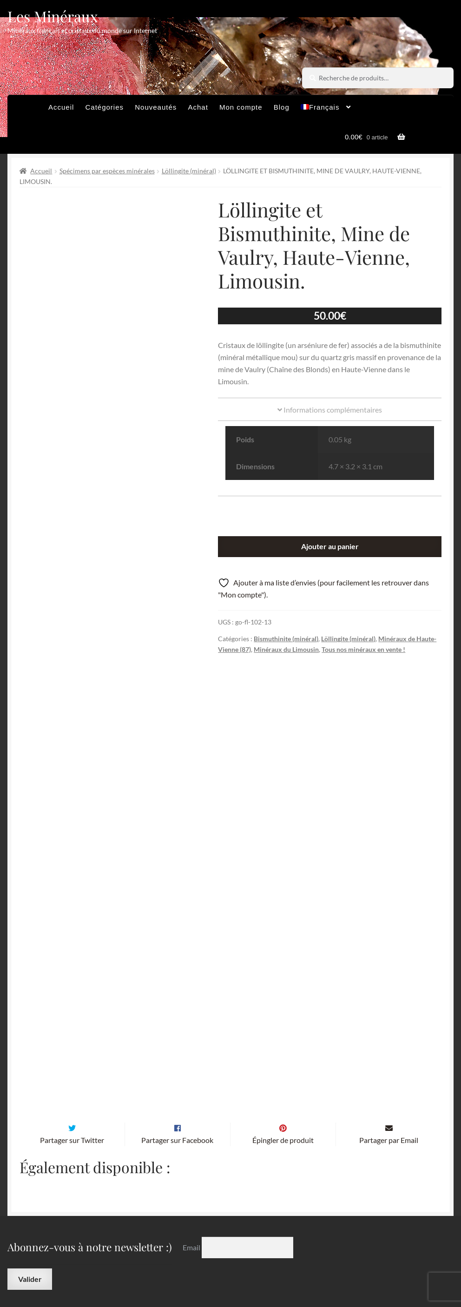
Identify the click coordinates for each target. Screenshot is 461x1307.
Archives (145, 1249)
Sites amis (309, 1249)
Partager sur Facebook (177, 1056)
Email (192, 1163)
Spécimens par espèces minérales (107, 171)
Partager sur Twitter (72, 1056)
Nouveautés (156, 107)
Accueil (61, 107)
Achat (198, 107)
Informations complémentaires (329, 409)
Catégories (105, 107)
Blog (282, 107)
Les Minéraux (52, 16)
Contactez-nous (157, 1267)
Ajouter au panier (330, 546)
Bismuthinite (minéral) (286, 639)
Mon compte (241, 107)
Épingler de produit (283, 1056)
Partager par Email (388, 1056)
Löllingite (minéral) (189, 171)
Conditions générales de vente (226, 1249)
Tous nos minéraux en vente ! (363, 649)
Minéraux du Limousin (286, 649)
